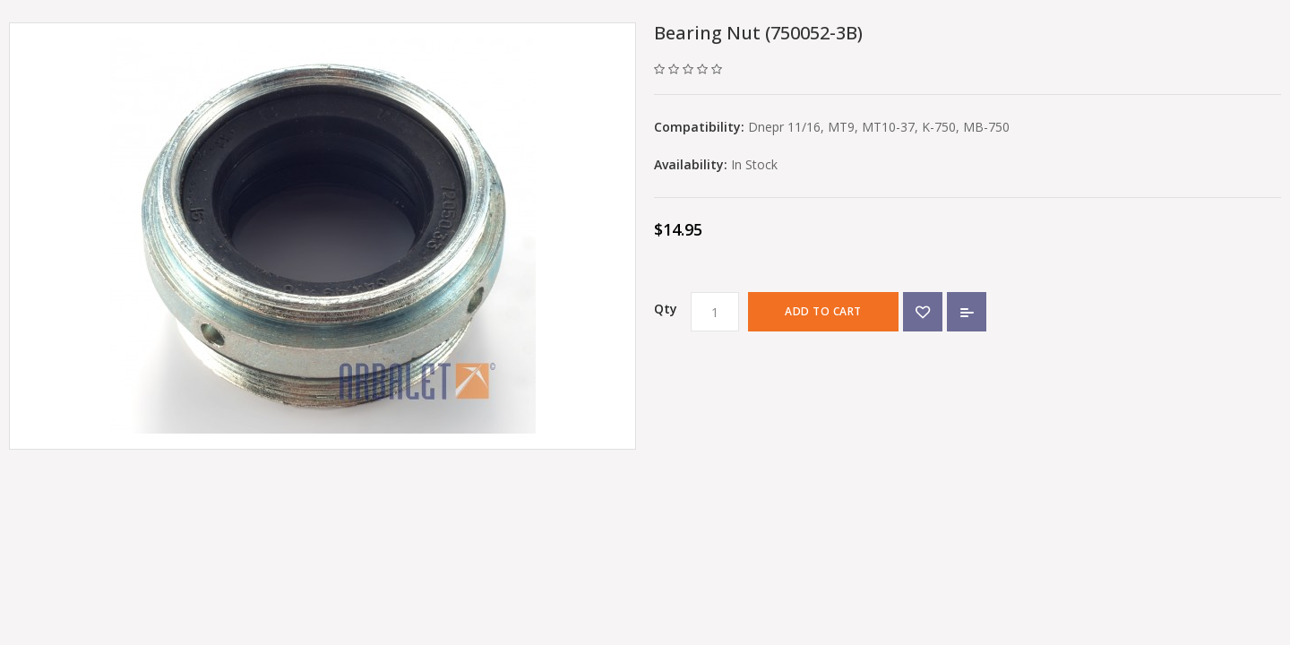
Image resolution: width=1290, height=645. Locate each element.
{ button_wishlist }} (922, 311)
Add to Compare (966, 311)
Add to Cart (823, 311)
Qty (665, 308)
